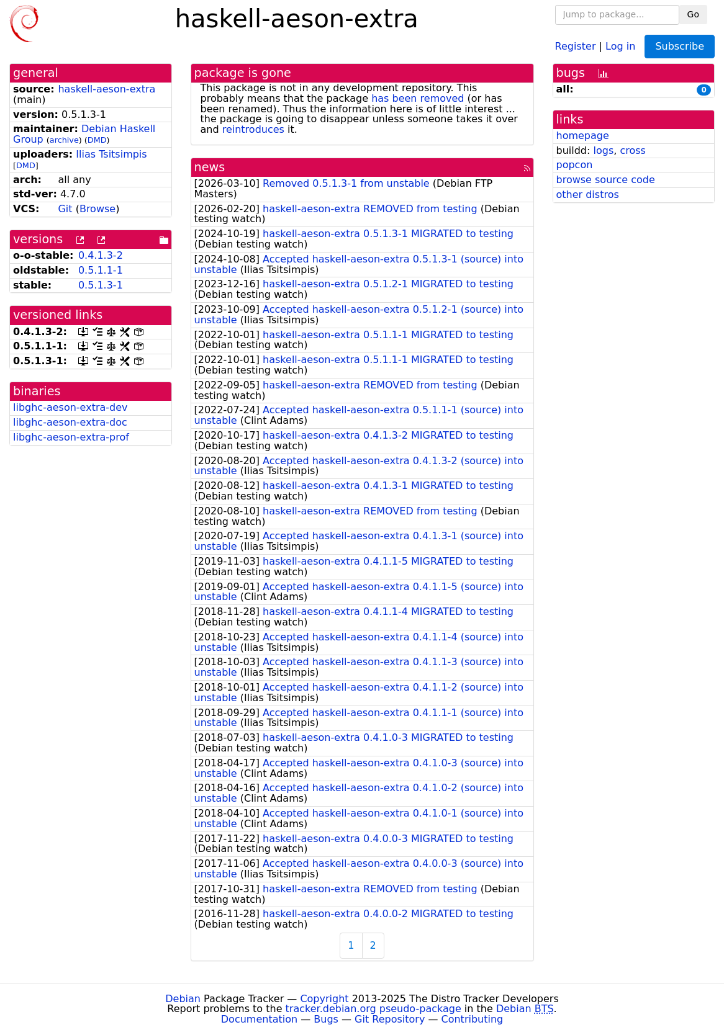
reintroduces (253, 129)
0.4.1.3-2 (100, 255)
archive (64, 140)
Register (575, 46)
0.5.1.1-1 (100, 270)
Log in (620, 46)
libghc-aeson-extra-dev (70, 407)
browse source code (605, 180)
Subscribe (679, 46)
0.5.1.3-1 (100, 285)
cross (632, 150)
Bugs (326, 1019)
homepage (582, 135)
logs (603, 150)
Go (693, 14)
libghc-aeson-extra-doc (70, 422)
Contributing (472, 1019)
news (209, 167)
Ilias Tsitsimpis (111, 154)
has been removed (417, 98)
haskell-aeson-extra (106, 89)
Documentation (259, 1019)
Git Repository (390, 1019)
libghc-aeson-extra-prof (71, 437)
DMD (97, 140)
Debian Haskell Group (84, 134)
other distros (587, 194)
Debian (183, 999)
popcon (574, 165)
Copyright (324, 999)
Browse (97, 209)
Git (65, 209)
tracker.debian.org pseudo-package (373, 1009)
